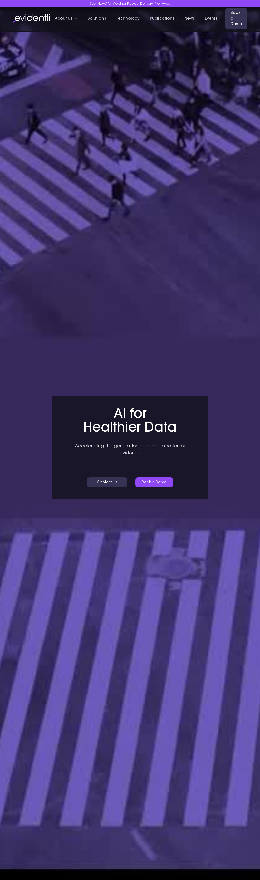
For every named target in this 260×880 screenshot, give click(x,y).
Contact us (107, 482)
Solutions (97, 19)
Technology (128, 19)
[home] (31, 18)
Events (211, 19)
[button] (66, 18)
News (189, 19)
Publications (162, 19)
